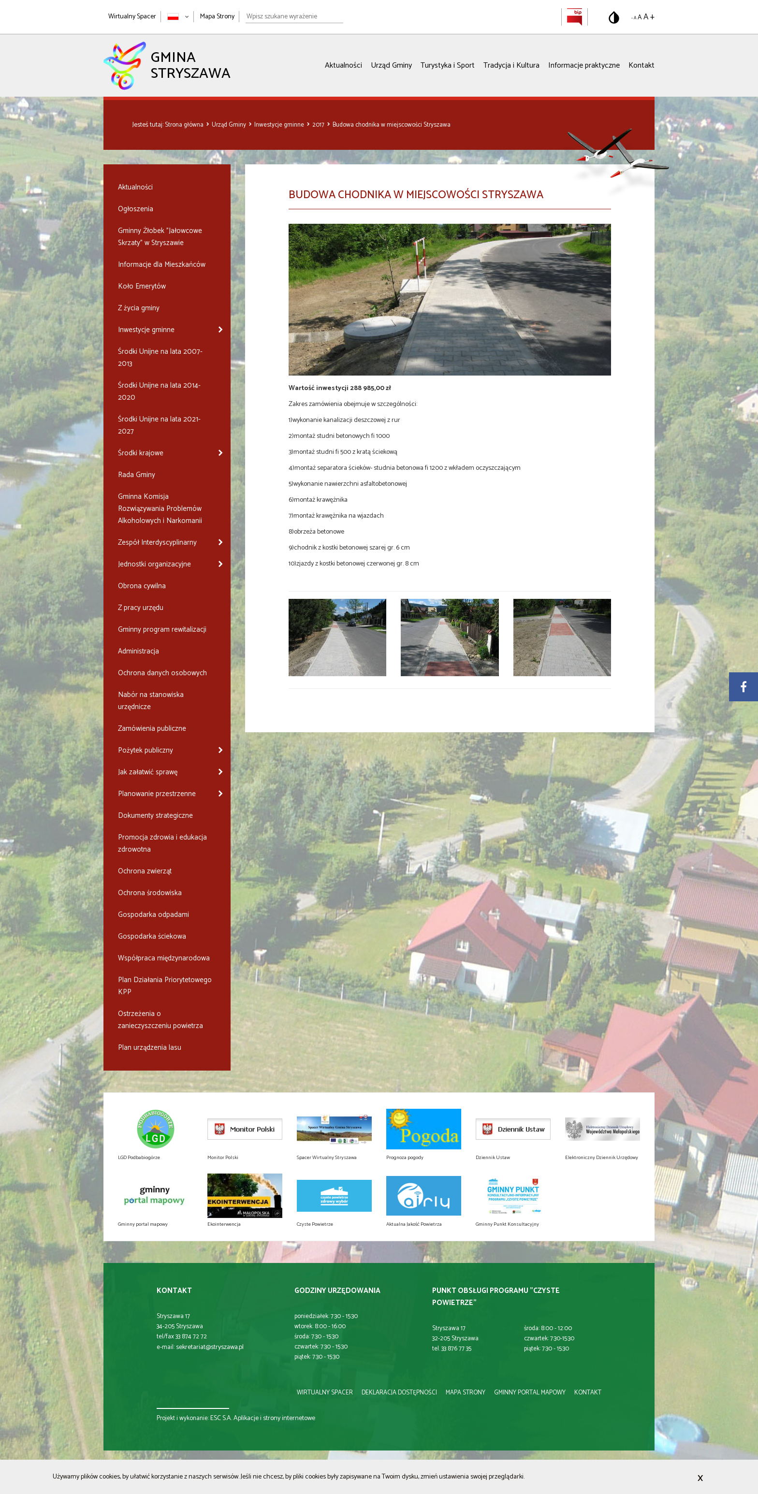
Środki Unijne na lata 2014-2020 (159, 391)
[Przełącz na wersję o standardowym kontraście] (614, 17)
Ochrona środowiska (150, 893)
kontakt (587, 1393)
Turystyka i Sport (448, 65)
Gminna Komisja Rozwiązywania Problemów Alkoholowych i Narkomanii (160, 509)
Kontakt (641, 65)
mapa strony (465, 1393)
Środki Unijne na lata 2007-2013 (160, 358)
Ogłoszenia (135, 209)
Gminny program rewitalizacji (162, 630)
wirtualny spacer (325, 1393)
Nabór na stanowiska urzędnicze (151, 701)
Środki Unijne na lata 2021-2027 (159, 425)
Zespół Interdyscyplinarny (157, 543)
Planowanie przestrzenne (157, 794)
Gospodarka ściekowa (152, 936)
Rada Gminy (136, 475)
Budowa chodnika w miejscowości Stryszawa (392, 125)
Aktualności (343, 65)
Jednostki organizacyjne (154, 564)
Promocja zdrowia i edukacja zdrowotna (162, 843)
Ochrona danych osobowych (162, 673)
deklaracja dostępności (399, 1393)
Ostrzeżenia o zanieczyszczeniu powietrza (160, 1020)
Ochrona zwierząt (145, 871)
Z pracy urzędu (140, 608)
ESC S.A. (221, 1418)
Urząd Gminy (391, 65)
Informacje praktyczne (584, 65)
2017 (319, 125)
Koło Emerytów (142, 286)
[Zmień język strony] (178, 16)
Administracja (138, 651)
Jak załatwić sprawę (147, 772)
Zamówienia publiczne (152, 729)
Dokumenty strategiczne (155, 816)
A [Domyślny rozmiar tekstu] (640, 17)
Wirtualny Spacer (132, 16)
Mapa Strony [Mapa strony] (217, 16)
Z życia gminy (139, 308)
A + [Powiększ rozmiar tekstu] (649, 17)
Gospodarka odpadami (153, 915)
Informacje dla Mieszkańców (161, 265)
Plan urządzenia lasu (149, 1048)
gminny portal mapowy (530, 1393)
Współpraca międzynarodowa (164, 958)
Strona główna (185, 125)
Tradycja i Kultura (511, 65)
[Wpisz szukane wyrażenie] (294, 17)
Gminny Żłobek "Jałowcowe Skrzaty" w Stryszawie (160, 237)
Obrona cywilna (142, 586)
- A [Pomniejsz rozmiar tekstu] (633, 18)
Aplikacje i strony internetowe (274, 1418)
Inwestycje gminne (280, 125)
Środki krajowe (140, 453)
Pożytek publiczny (145, 750)
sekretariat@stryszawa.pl (210, 1347)
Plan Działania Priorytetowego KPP (165, 986)
